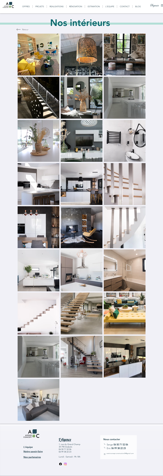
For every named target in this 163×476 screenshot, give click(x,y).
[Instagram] (65, 464)
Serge (117, 444)
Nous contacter (111, 439)
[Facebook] (60, 464)
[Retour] (25, 29)
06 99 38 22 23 (118, 448)
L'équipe (28, 447)
